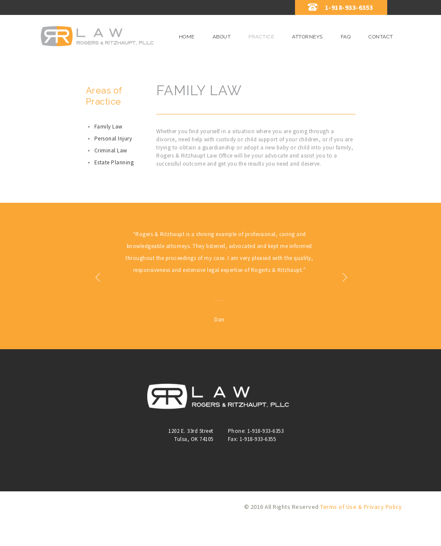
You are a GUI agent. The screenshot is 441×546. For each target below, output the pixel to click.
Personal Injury (113, 138)
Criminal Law (110, 150)
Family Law (108, 126)
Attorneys (307, 37)
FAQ (346, 37)
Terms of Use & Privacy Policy (361, 530)
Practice (261, 37)
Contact (380, 37)
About (222, 37)
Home (187, 37)
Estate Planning (114, 162)
